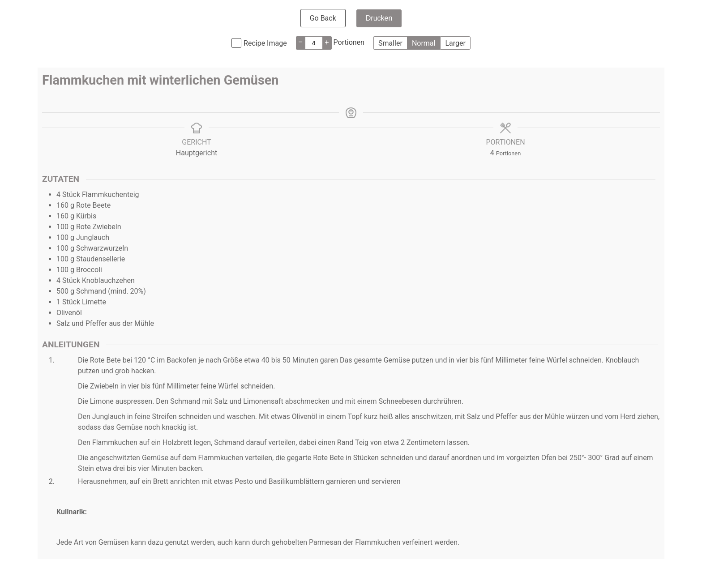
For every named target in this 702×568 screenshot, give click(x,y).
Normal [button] (424, 43)
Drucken (379, 18)
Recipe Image (265, 43)
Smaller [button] (390, 43)
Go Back (323, 18)
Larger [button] (455, 43)
